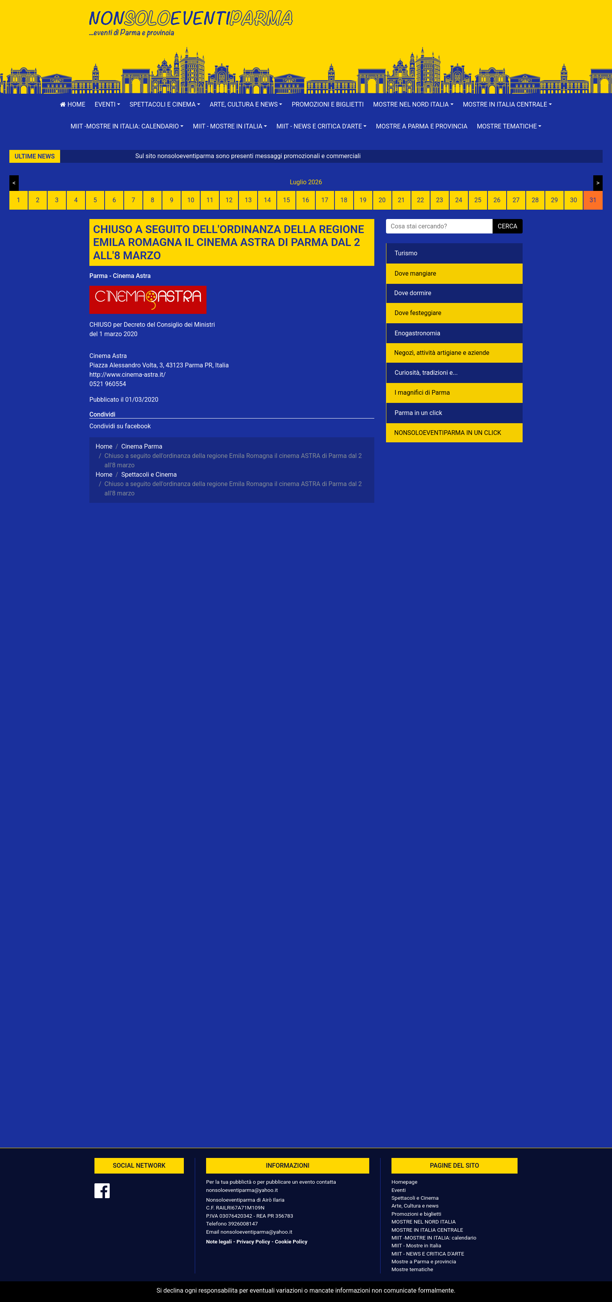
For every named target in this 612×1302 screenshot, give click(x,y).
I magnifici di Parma (422, 392)
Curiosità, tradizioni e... (426, 372)
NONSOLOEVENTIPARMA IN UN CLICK (447, 432)
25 (477, 200)
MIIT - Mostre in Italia (416, 1245)
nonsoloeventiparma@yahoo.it (242, 1190)
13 (248, 200)
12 (229, 200)
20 (382, 200)
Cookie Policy (291, 1241)
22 (420, 200)
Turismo (406, 253)
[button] (107, 105)
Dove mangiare (415, 273)
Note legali (219, 1241)
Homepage (404, 1182)
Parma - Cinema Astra (120, 276)
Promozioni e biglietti (328, 104)
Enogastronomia (417, 333)
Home (72, 104)
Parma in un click (418, 413)
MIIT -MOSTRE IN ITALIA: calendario (434, 1237)
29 (554, 200)
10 (190, 200)
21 (401, 200)
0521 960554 (107, 384)
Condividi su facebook (120, 426)
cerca (507, 226)
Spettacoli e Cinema (415, 1198)
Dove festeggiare (418, 313)
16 (305, 200)
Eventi (398, 1190)
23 (439, 200)
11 (209, 200)
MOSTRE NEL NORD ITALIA (423, 1221)
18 (343, 200)
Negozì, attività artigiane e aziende (441, 352)
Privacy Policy (253, 1241)
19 (362, 200)
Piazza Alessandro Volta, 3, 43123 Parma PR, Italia (159, 365)
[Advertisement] (417, 31)
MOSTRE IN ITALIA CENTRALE (427, 1230)
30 (573, 200)
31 (592, 200)
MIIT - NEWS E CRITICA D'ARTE (427, 1253)
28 (535, 200)
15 (286, 200)
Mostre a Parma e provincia (421, 126)
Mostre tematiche (412, 1269)
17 (324, 200)
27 (515, 200)
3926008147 (243, 1223)
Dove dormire (412, 293)
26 (496, 200)
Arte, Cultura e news (415, 1205)
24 (458, 200)
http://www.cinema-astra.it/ (127, 374)
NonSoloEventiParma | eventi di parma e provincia (194, 22)
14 (267, 200)
